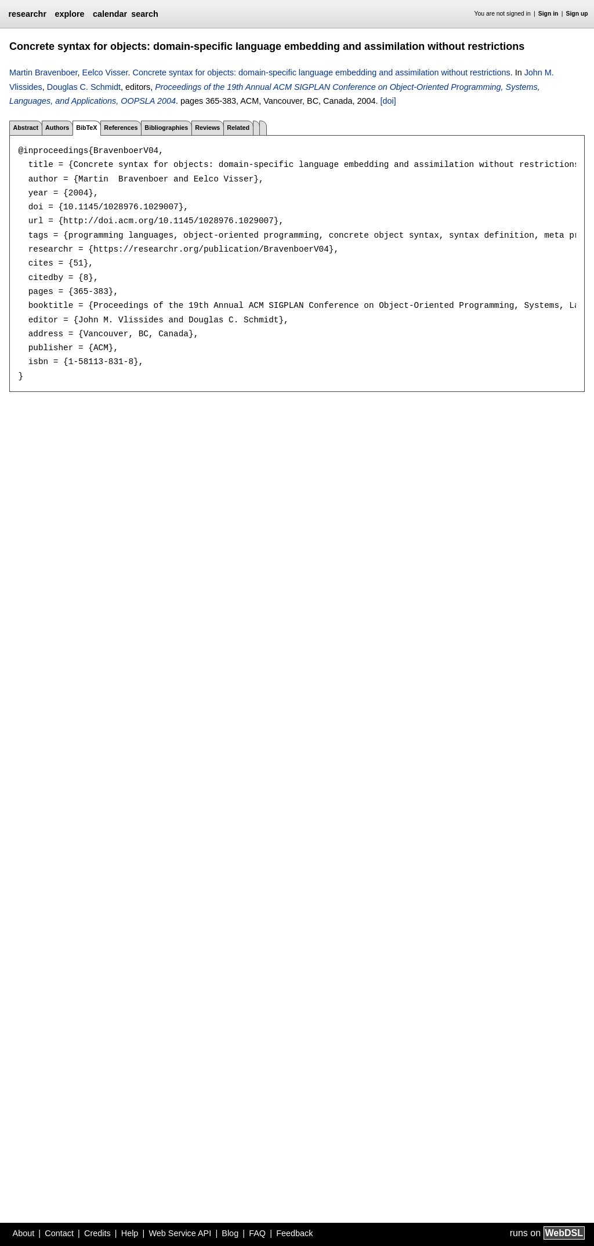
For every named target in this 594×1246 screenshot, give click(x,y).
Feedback (294, 1233)
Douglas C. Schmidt (84, 87)
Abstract (25, 127)
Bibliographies (166, 127)
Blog (230, 1233)
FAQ (257, 1233)
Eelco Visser (105, 72)
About (24, 1233)
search (144, 14)
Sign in (548, 13)
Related (238, 127)
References (120, 127)
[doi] (388, 101)
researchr (27, 14)
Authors (57, 127)
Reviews (207, 127)
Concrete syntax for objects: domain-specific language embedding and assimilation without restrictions (321, 72)
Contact (59, 1233)
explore (69, 14)
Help (130, 1233)
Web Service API (179, 1233)
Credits (97, 1233)
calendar (110, 14)
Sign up (577, 13)
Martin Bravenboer (43, 72)
